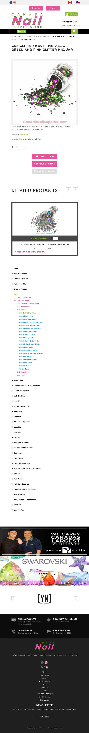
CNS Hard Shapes (26, 347)
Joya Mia (17, 427)
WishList (43, 238)
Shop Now (21, 31)
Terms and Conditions (44, 694)
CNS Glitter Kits (25, 363)
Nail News (45, 675)
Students (17, 505)
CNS (19, 37)
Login (52, 8)
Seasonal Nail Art (21, 279)
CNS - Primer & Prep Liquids (28, 303)
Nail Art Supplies (20, 273)
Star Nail (17, 432)
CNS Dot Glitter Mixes (43, 37)
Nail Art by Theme (21, 284)
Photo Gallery (44, 681)
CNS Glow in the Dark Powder (31, 353)
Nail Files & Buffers (21, 442)
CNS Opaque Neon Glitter (29, 325)
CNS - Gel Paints (23, 300)
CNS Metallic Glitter (27, 335)
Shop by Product (20, 289)
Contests (44, 687)
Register (36, 8)
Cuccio (16, 437)
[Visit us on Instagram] (46, 662)
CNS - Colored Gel (24, 297)
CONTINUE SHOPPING (44, 164)
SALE (16, 268)
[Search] (74, 31)
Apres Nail (18, 411)
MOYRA (17, 401)
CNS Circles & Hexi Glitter (29, 344)
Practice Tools (19, 494)
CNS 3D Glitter (25, 366)
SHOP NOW (44, 544)
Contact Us (44, 700)
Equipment (18, 453)
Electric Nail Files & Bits (23, 448)
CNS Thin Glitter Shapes (28, 350)
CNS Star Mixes (25, 356)
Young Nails (19, 380)
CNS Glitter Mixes (26, 316)
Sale (44, 691)
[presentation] (68, 189)
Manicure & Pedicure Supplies (25, 489)
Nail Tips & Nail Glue (22, 463)
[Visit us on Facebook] (43, 662)
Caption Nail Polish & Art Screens (27, 385)
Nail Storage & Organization (25, 499)
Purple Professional (21, 406)
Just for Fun (19, 510)
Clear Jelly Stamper (22, 422)
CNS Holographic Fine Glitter (30, 322)
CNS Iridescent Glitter (28, 331)
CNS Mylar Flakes (23, 307)
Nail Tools (18, 479)
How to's (44, 678)
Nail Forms (18, 458)
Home (13, 37)
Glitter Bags (24, 369)
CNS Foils (20, 375)
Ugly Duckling (19, 396)
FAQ (45, 684)
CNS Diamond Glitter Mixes (30, 328)
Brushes (17, 474)
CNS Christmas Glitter (28, 359)
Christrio (17, 417)
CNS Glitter (28, 37)
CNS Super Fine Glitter (28, 319)
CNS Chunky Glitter (26, 338)
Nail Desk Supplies (21, 484)
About (44, 672)
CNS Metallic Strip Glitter (29, 341)
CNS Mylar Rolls (23, 372)
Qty (13, 147)
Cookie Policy (44, 697)
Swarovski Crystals (21, 391)
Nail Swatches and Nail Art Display (27, 468)
